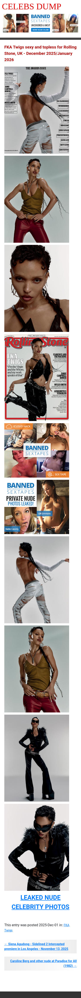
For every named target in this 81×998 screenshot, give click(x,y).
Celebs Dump (31, 6)
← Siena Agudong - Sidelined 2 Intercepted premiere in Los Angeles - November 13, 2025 (36, 946)
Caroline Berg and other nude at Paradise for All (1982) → (43, 963)
